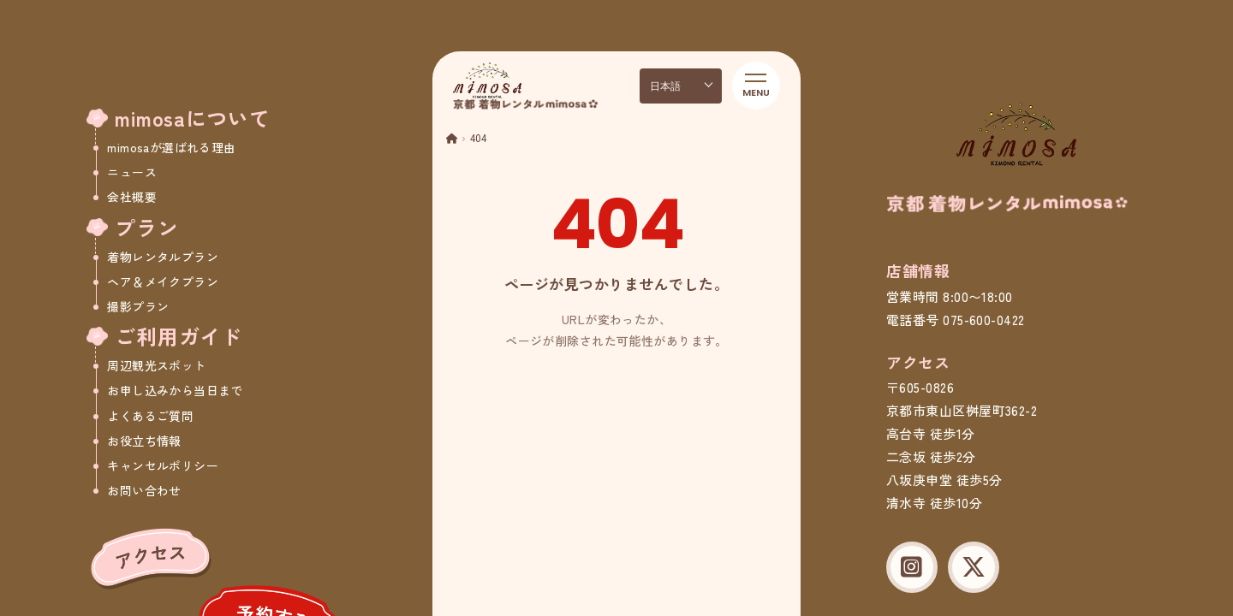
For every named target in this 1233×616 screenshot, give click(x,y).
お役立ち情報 (144, 440)
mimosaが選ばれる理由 (171, 147)
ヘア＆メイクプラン (162, 281)
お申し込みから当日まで (175, 390)
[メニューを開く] (756, 86)
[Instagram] (912, 567)
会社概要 (132, 196)
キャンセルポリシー (162, 465)
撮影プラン (138, 306)
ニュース (132, 172)
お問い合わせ (144, 490)
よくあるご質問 (150, 415)
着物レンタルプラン (162, 256)
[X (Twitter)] (973, 567)
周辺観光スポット (156, 365)
